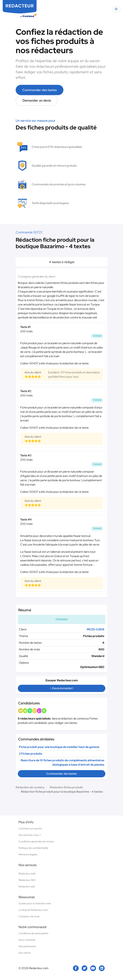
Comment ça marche (30, 828)
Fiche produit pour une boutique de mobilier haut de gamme (59, 747)
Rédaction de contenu (30, 787)
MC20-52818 (95, 629)
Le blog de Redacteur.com (33, 910)
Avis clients (25, 952)
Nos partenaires (27, 946)
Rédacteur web (27, 873)
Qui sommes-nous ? (30, 835)
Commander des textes (39, 90)
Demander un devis (37, 100)
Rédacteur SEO (27, 880)
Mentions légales (28, 854)
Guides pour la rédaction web (35, 903)
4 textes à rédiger (61, 262)
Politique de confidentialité (33, 848)
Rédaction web (27, 886)
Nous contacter (27, 939)
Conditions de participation (33, 933)
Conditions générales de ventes (36, 841)
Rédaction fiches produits (66, 787)
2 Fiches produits (30, 754)
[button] (116, 9)
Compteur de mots (29, 916)
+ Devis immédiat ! (61, 688)
